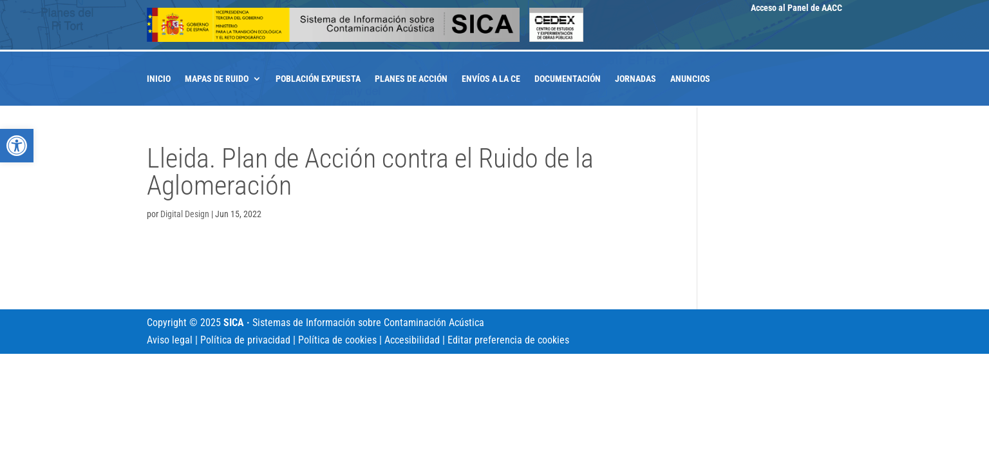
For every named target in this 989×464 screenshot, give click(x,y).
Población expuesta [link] (318, 79)
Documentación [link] (567, 79)
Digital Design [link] (184, 214)
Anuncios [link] (690, 79)
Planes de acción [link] (411, 79)
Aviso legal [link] (170, 340)
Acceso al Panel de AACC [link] (796, 7)
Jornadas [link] (635, 79)
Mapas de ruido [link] (217, 79)
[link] (16, 145)
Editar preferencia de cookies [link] (508, 340)
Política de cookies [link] (337, 340)
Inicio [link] (159, 79)
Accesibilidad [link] (412, 340)
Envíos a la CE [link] (491, 79)
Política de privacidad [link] (245, 340)
